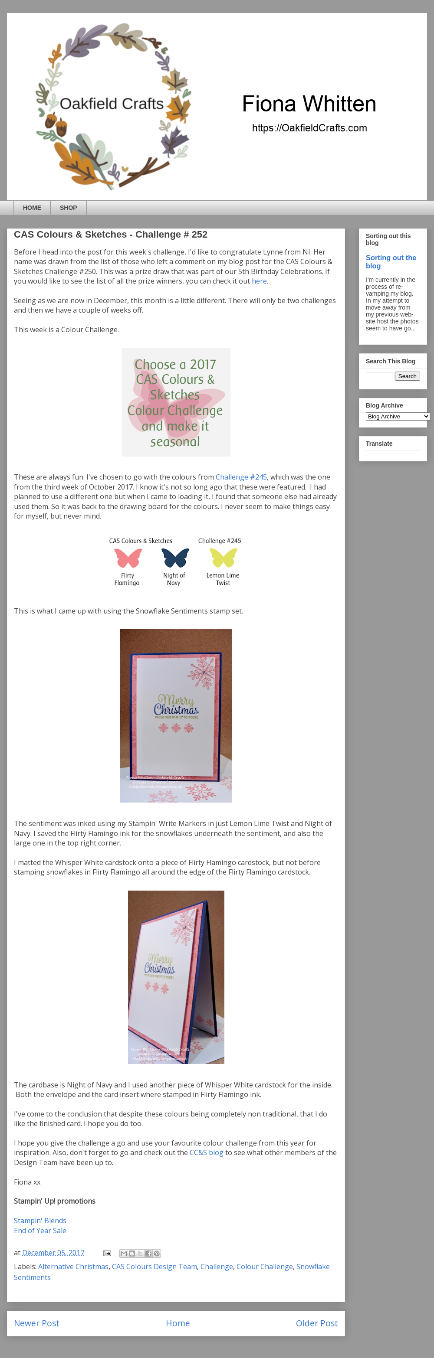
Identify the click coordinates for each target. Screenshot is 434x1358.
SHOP (68, 207)
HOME (32, 207)
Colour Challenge (265, 1266)
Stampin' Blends (40, 1220)
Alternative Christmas (73, 1266)
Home (178, 1323)
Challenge (217, 1266)
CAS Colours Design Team (154, 1266)
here (259, 281)
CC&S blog (207, 1152)
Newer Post (36, 1323)
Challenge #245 (241, 477)
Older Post (317, 1323)
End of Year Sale (40, 1230)
